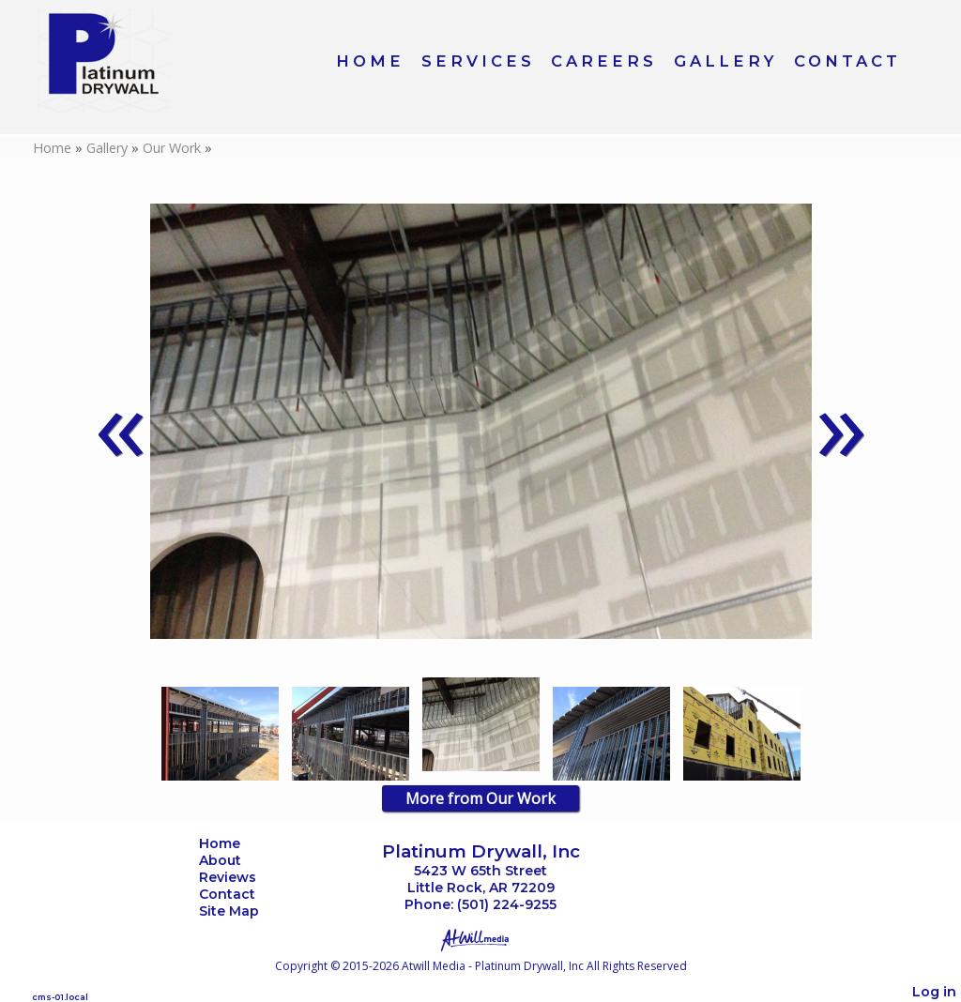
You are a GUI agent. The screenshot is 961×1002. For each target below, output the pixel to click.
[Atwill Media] (480, 938)
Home (370, 61)
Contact (847, 61)
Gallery (725, 61)
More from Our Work (480, 798)
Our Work (174, 148)
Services (478, 61)
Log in (934, 991)
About (234, 860)
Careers (604, 61)
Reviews (241, 877)
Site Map (243, 911)
